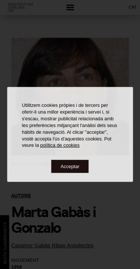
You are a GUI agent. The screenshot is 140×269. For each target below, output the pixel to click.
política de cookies (60, 145)
